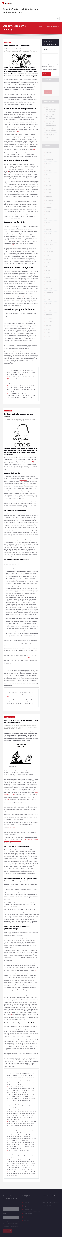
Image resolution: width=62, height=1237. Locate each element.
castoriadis (32, 419)
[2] (34, 149)
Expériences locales (21, 725)
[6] (31, 321)
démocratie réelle (8, 51)
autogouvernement (9, 50)
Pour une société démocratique (51, 26)
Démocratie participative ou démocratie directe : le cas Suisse (21, 721)
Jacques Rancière (17, 51)
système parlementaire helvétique (12, 728)
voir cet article (15, 316)
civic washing (17, 50)
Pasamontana (9, 48)
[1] (18, 131)
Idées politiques (20, 48)
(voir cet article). (23, 480)
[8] (30, 1036)
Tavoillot (23, 420)
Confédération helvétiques (10, 727)
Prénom (46, 49)
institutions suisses (32, 727)
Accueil (41, 26)
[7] (21, 342)
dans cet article (12, 827)
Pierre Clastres (25, 51)
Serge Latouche (33, 51)
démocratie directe (25, 50)
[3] (8, 171)
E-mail (46, 58)
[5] (23, 296)
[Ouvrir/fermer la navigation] (58, 18)
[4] (13, 245)
